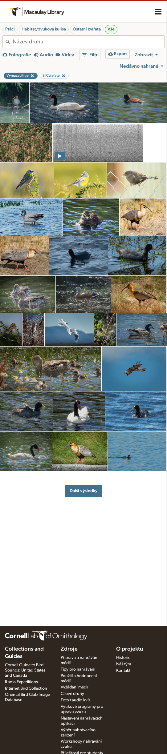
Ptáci (10, 29)
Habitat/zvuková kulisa (44, 29)
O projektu (129, 649)
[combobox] (88, 42)
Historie (123, 658)
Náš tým (123, 664)
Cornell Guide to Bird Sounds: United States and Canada (25, 670)
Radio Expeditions (21, 682)
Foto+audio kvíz (75, 700)
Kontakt (123, 670)
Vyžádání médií (74, 687)
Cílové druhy (72, 694)
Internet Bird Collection (26, 688)
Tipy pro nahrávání (78, 669)
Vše (111, 29)
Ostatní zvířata (87, 29)
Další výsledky (83, 490)
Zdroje (69, 649)
